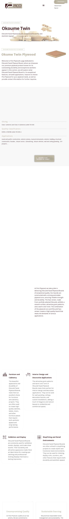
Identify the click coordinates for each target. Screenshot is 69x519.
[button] (43, 5)
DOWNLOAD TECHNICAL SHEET (43, 158)
